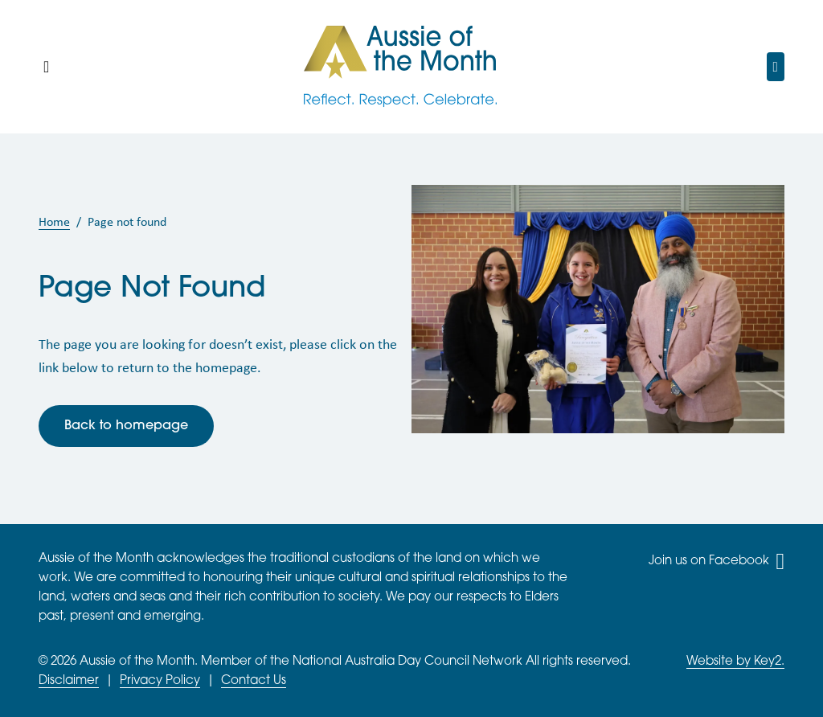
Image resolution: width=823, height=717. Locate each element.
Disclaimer (69, 681)
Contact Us (253, 681)
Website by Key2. (735, 662)
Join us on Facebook (716, 561)
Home (54, 221)
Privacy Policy (160, 681)
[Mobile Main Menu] (46, 67)
